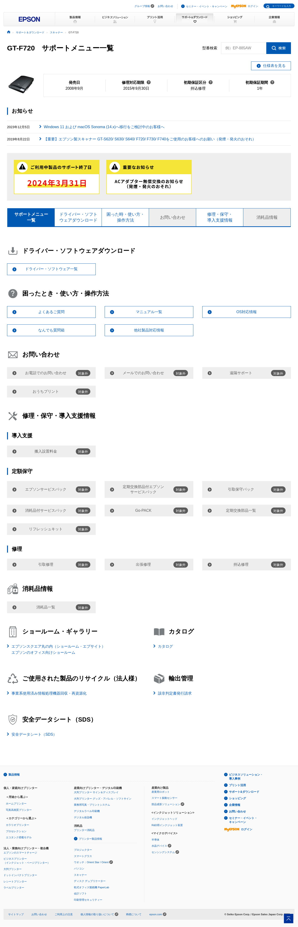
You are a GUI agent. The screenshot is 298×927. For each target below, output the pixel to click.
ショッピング (237, 798)
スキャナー (80, 874)
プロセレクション (16, 831)
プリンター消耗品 (84, 830)
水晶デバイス (159, 846)
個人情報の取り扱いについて (99, 914)
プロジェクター (83, 850)
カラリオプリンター (17, 825)
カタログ (165, 647)
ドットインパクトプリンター (20, 875)
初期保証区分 (198, 83)
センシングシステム (163, 852)
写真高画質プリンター (19, 809)
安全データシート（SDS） (34, 734)
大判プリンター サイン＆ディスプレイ (96, 792)
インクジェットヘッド (164, 819)
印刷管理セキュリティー (88, 899)
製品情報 (14, 774)
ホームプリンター (16, 803)
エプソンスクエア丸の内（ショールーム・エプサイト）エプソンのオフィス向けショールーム (58, 650)
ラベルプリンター (14, 887)
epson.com (155, 914)
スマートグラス (83, 856)
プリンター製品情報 (90, 838)
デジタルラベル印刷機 (87, 811)
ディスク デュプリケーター (90, 881)
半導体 (155, 839)
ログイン (244, 6)
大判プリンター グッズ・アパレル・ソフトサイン (102, 798)
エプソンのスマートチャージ (20, 852)
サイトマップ (16, 914)
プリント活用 (237, 785)
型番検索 (209, 48)
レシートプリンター (15, 881)
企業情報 (234, 805)
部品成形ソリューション (166, 804)
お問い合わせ (165, 6)
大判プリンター (13, 869)
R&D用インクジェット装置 (167, 825)
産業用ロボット (161, 791)
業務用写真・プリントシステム (92, 805)
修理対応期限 (136, 83)
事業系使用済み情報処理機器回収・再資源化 (49, 694)
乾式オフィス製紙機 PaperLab (91, 887)
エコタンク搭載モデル (19, 837)
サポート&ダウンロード (244, 792)
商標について (133, 914)
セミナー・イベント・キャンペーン (206, 6)
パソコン (79, 868)
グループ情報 (142, 6)
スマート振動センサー (164, 798)
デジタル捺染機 (83, 817)
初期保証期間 (259, 83)
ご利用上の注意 (64, 914)
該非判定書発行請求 (175, 694)
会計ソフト (80, 893)
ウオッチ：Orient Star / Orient (91, 862)
